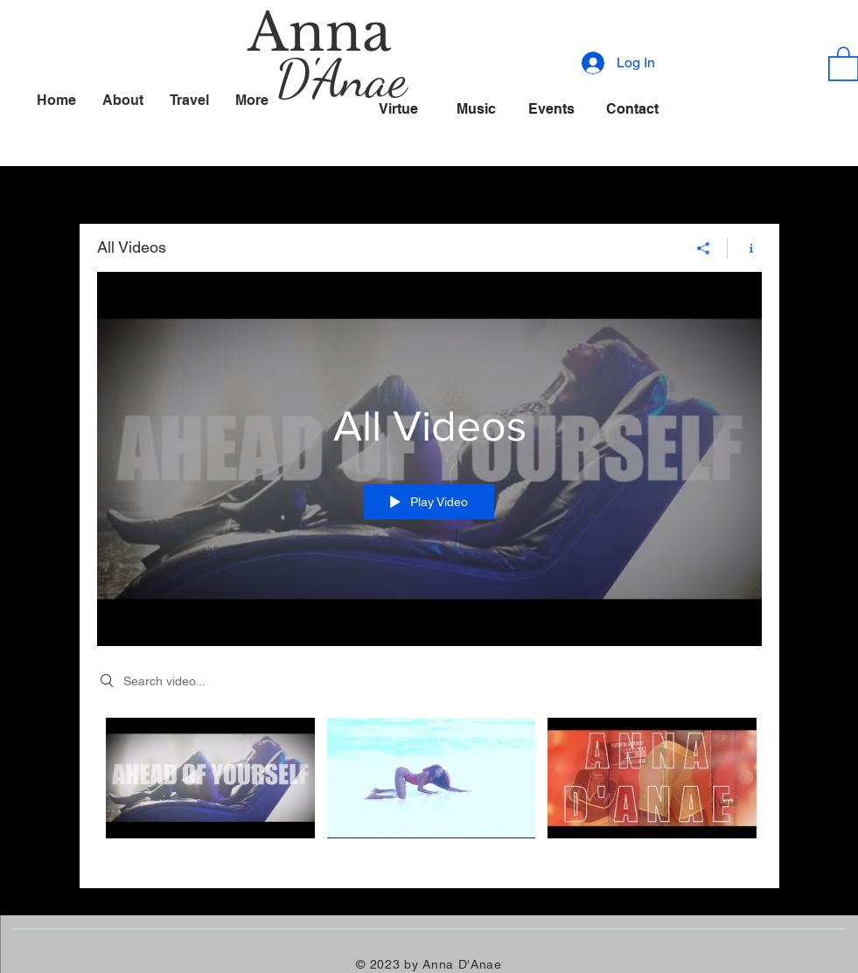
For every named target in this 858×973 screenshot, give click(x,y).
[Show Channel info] (745, 247)
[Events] (552, 108)
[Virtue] (399, 108)
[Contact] (632, 108)
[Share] (704, 247)
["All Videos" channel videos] (429, 789)
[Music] (477, 108)
